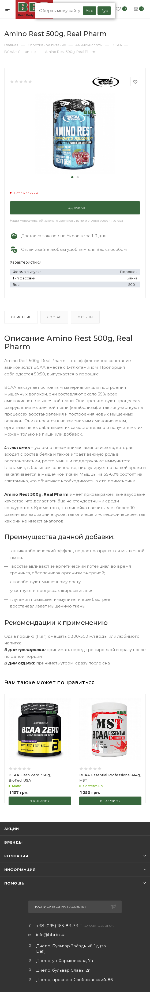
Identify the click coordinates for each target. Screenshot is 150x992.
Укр (89, 10)
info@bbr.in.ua (51, 934)
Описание (21, 317)
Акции (11, 828)
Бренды (13, 842)
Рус (104, 10)
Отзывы (85, 317)
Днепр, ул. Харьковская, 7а (64, 960)
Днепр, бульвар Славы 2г (63, 970)
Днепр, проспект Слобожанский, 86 (74, 979)
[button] (72, 177)
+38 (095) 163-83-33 (57, 926)
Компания (16, 856)
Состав (54, 317)
